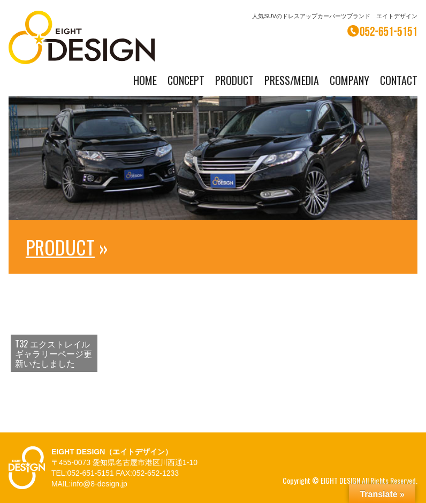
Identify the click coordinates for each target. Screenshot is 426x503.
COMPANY (349, 80)
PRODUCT (234, 80)
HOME (145, 80)
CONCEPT (186, 80)
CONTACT (398, 80)
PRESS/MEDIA (291, 80)
